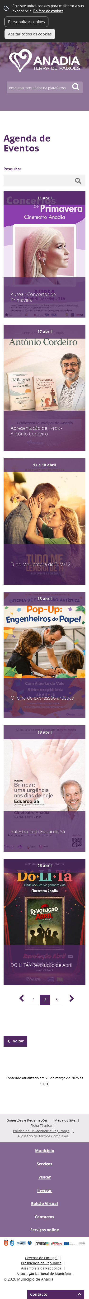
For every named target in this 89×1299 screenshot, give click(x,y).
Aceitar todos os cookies (30, 34)
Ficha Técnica (41, 1125)
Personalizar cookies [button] (26, 21)
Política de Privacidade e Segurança (41, 1131)
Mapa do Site (64, 1120)
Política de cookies (48, 11)
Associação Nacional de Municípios (44, 1273)
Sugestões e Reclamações (27, 1120)
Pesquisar (12, 169)
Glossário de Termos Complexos (43, 1136)
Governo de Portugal (41, 1258)
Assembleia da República (41, 1268)
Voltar (18, 1041)
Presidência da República (41, 1263)
